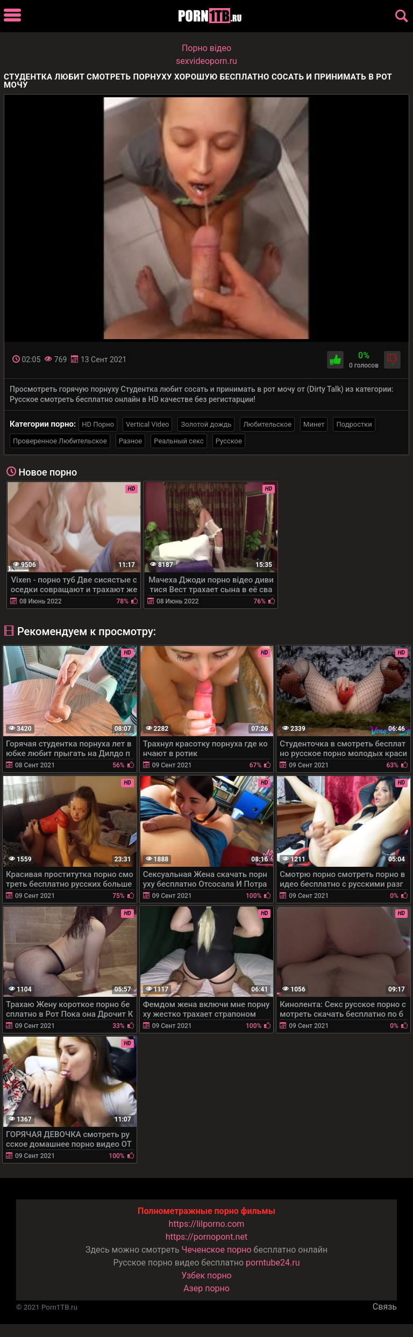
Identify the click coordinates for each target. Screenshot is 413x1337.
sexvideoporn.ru (206, 61)
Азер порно (206, 1288)
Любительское (267, 424)
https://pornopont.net (206, 1237)
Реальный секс (178, 441)
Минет (313, 424)
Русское (229, 441)
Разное (131, 441)
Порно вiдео (206, 48)
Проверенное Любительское (60, 441)
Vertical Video (147, 424)
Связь (385, 1307)
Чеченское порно (217, 1250)
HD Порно (98, 424)
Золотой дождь (206, 424)
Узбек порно (206, 1275)
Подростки (354, 424)
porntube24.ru (273, 1262)
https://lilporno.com (207, 1224)
